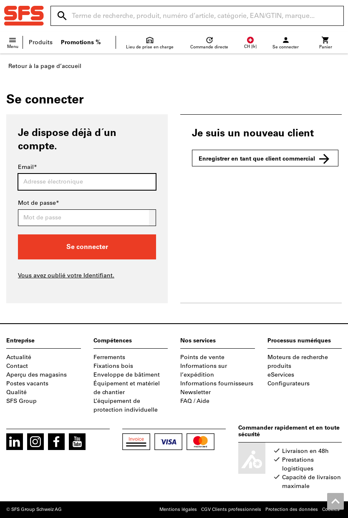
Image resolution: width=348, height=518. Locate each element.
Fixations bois (113, 366)
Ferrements (109, 357)
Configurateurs (288, 383)
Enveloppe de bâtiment (126, 374)
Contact (17, 366)
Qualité (16, 392)
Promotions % (81, 42)
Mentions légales (178, 509)
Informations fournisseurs (216, 383)
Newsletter (195, 392)
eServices (280, 374)
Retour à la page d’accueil (44, 66)
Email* (27, 167)
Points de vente (202, 357)
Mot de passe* (38, 202)
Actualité (18, 357)
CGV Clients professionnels (231, 509)
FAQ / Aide (194, 401)
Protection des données (291, 509)
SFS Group (21, 401)
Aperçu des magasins (36, 374)
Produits (41, 42)
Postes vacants (27, 383)
